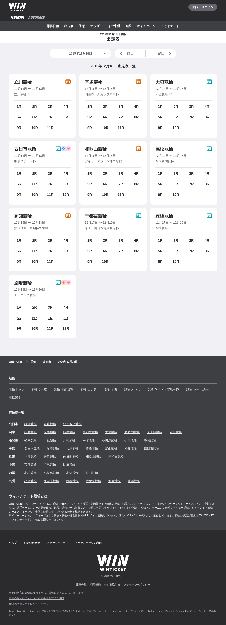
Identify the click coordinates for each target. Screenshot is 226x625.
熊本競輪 (134, 481)
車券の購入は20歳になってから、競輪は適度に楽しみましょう (46, 592)
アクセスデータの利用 (88, 542)
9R (19, 128)
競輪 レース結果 (197, 389)
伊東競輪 (130, 440)
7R (50, 117)
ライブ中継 (112, 26)
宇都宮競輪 (96, 216)
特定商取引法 (112, 584)
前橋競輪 (50, 432)
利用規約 (95, 584)
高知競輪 (23, 216)
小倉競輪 (30, 481)
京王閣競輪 (154, 432)
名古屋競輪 (32, 448)
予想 (82, 26)
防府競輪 (69, 464)
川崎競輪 (69, 440)
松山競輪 (92, 473)
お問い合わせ (32, 542)
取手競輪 (69, 432)
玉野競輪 (30, 464)
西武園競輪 (132, 432)
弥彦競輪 (30, 432)
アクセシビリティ (57, 542)
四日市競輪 (25, 149)
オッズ (95, 26)
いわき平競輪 (72, 424)
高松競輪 (164, 149)
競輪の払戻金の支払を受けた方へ (29, 604)
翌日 (165, 53)
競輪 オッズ (132, 389)
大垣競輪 (164, 82)
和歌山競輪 (96, 149)
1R (19, 107)
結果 (129, 26)
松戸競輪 (30, 440)
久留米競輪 (51, 481)
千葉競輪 (50, 440)
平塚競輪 (93, 82)
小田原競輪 (109, 440)
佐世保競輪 (93, 481)
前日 (126, 53)
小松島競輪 (51, 473)
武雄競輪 (72, 481)
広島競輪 (50, 464)
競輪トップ (16, 389)
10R (34, 128)
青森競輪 (50, 424)
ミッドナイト (170, 26)
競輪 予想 (110, 389)
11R (50, 128)
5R (19, 117)
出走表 (68, 26)
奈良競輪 (50, 456)
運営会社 (81, 584)
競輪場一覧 (39, 389)
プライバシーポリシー (137, 584)
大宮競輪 (111, 432)
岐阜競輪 (53, 448)
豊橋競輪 (164, 216)
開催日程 (53, 26)
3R (50, 107)
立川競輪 (23, 82)
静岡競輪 (150, 440)
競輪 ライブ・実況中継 (163, 389)
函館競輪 (30, 424)
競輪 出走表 (88, 389)
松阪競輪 (130, 448)
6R (34, 117)
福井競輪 (30, 456)
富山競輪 (111, 448)
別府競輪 (23, 282)
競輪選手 (15, 397)
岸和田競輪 (116, 456)
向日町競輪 (71, 456)
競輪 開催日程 (63, 389)
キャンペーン (146, 26)
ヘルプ (13, 542)
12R (65, 195)
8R (66, 117)
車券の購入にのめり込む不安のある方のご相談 (36, 598)
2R (34, 107)
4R (66, 107)
